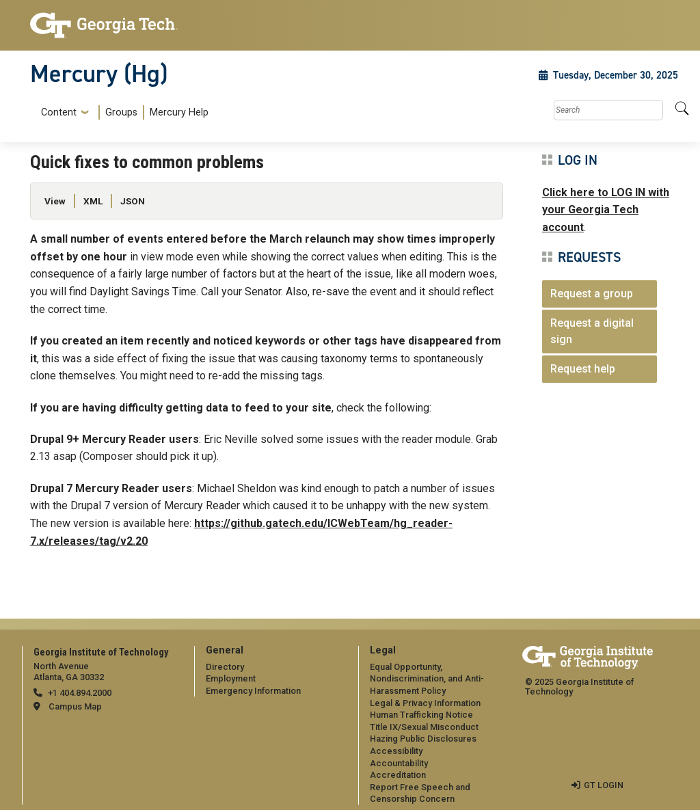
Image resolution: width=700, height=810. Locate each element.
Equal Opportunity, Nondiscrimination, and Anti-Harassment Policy (427, 679)
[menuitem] (122, 112)
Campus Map (75, 706)
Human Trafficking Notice (421, 715)
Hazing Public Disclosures (423, 738)
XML (93, 200)
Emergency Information (253, 691)
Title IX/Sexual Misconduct (424, 727)
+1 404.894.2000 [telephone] (79, 693)
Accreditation (398, 775)
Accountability (399, 763)
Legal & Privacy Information (425, 703)
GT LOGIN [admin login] (603, 785)
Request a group (591, 293)
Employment (231, 678)
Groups (121, 112)
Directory (225, 667)
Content (59, 112)
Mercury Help (179, 112)
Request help (582, 368)
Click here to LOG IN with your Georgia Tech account (605, 210)
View (55, 200)
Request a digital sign (592, 331)
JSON (132, 200)
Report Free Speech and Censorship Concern (420, 793)
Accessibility (396, 751)
